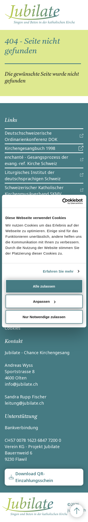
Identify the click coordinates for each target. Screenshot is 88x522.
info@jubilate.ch (21, 384)
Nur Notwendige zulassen (44, 317)
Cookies (12, 328)
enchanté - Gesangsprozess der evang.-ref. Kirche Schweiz (36, 160)
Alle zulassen (44, 286)
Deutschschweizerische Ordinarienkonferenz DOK (31, 136)
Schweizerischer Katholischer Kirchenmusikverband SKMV (34, 191)
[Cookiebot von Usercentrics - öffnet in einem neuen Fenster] (63, 201)
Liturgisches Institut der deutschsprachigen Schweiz (33, 175)
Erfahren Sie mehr (58, 271)
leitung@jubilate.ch (24, 403)
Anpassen (44, 301)
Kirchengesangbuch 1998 (30, 148)
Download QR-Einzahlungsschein (34, 477)
